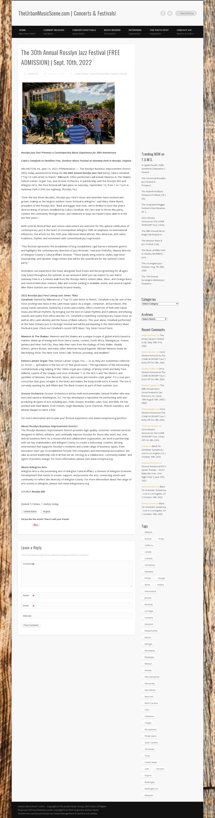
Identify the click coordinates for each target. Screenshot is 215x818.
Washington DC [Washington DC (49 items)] (151, 788)
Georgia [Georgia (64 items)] (161, 578)
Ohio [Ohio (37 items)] (147, 709)
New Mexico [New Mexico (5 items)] (150, 690)
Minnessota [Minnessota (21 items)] (150, 650)
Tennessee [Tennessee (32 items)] (150, 749)
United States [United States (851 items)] (151, 762)
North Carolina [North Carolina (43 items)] (151, 703)
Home (27, 31)
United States (30, 511)
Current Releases (54, 31)
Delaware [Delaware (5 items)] (149, 571)
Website (27, 615)
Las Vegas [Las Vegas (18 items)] (149, 611)
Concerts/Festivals (84, 31)
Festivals (123, 73)
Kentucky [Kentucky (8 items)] (149, 604)
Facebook (180, 13)
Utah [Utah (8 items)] (147, 768)
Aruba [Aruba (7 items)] (161, 538)
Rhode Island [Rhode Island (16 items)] (150, 736)
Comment (29, 564)
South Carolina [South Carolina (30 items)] (151, 742)
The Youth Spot (159, 31)
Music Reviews (112, 31)
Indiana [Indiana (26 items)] (160, 584)
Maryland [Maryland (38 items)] (149, 624)
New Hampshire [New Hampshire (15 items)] (152, 676)
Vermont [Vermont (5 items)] (160, 768)
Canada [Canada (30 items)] (148, 551)
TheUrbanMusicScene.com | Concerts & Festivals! (67, 13)
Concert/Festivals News (99, 73)
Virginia (46, 511)
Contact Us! (185, 31)
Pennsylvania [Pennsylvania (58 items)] (150, 729)
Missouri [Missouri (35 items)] (148, 663)
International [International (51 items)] (150, 591)
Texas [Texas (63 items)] (147, 755)
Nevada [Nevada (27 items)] (148, 670)
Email (29, 606)
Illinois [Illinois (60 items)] (147, 584)
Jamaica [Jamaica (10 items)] (148, 597)
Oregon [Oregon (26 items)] (148, 722)
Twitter (187, 13)
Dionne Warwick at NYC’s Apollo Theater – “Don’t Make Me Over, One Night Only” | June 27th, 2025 (154, 473)
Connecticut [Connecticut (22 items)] (150, 565)
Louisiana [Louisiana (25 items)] (149, 617)
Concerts (115, 73)
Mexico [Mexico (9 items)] (148, 637)
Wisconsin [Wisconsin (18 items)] (149, 795)
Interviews (135, 31)
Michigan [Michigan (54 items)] (149, 644)
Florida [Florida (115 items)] (148, 578)
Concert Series (81, 73)
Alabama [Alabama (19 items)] (148, 532)
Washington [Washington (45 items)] (150, 782)
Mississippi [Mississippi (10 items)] (149, 657)
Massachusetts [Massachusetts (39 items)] (151, 630)
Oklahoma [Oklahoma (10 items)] (149, 716)
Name (29, 595)
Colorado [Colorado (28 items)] (149, 558)
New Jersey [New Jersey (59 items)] (150, 683)
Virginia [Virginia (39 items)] (148, 775)
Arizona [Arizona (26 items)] (148, 538)
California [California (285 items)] (149, 545)
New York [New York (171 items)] (149, 696)
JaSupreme (33, 73)
